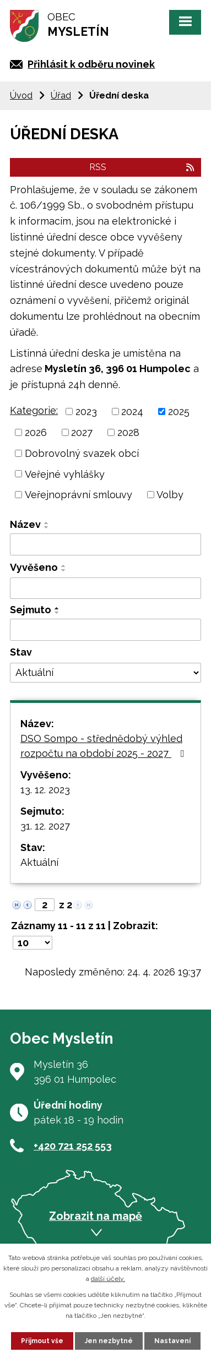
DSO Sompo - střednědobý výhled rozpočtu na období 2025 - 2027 (104, 746)
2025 (179, 411)
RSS (142, 167)
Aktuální (39, 862)
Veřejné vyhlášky (65, 473)
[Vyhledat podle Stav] (105, 673)
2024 (132, 411)
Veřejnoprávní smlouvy (78, 494)
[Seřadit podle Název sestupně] (47, 527)
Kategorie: (34, 410)
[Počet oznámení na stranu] (32, 943)
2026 (36, 432)
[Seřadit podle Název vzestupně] (47, 523)
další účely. (108, 1279)
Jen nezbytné (109, 1341)
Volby (169, 494)
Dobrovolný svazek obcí (82, 453)
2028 (128, 432)
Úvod (21, 95)
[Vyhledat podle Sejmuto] (105, 630)
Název (25, 524)
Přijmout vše (42, 1341)
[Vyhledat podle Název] (105, 544)
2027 (82, 432)
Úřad (61, 95)
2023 (86, 411)
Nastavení (172, 1341)
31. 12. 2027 (45, 826)
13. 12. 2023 (45, 789)
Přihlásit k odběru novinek (91, 64)
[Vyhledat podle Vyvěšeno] (105, 588)
